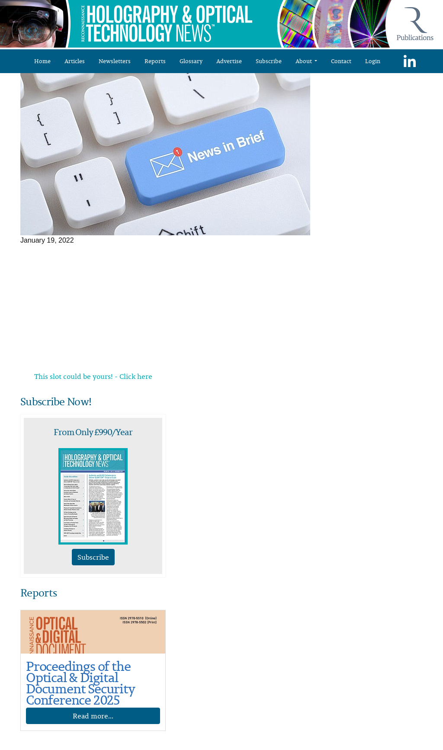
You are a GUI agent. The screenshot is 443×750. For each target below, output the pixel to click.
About (304, 61)
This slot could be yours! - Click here (93, 376)
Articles (74, 61)
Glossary (191, 61)
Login (372, 61)
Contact (341, 61)
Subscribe (269, 61)
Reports (155, 61)
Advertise (229, 61)
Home (42, 61)
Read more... (93, 716)
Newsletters (115, 61)
